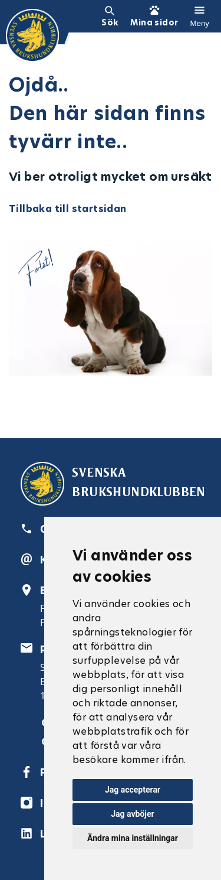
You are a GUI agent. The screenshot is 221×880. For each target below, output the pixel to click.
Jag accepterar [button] (132, 789)
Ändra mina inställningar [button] (132, 838)
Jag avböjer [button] (132, 814)
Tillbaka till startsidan (68, 209)
